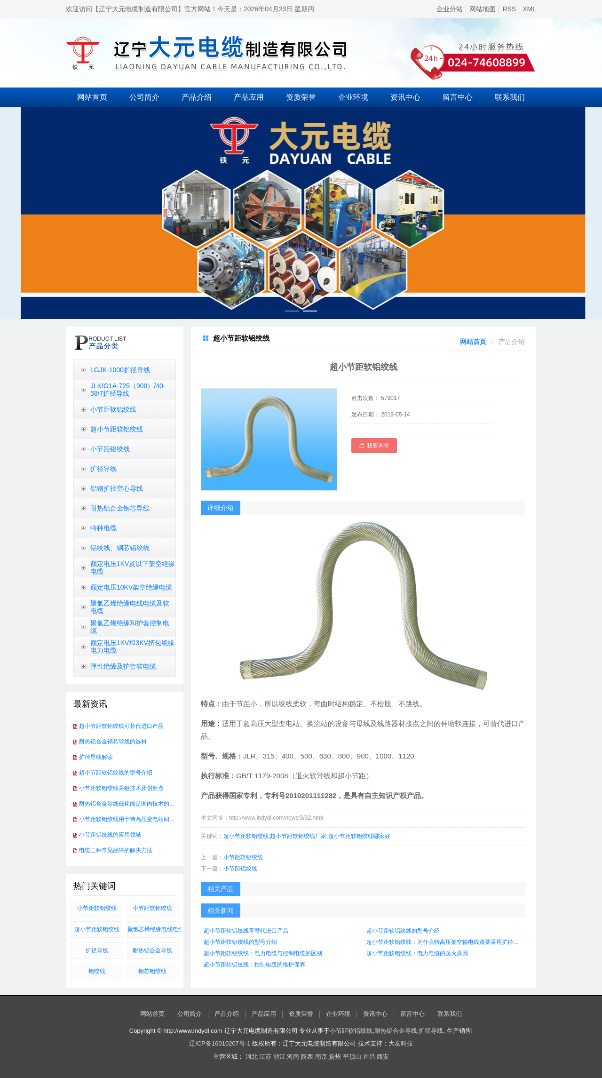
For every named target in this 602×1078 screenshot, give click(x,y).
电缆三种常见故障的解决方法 (115, 850)
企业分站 (449, 9)
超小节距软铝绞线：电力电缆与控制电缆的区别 (263, 953)
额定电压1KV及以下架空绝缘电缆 (132, 567)
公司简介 (144, 97)
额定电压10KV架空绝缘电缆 (131, 587)
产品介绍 (197, 97)
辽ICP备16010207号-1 (219, 1043)
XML (529, 9)
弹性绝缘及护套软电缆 (123, 666)
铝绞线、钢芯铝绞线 (120, 547)
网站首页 (92, 97)
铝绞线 (96, 971)
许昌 (369, 1056)
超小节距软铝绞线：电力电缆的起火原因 (417, 953)
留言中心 (458, 97)
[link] (473, 341)
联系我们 (510, 97)
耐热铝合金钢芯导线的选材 (113, 741)
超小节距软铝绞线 (116, 429)
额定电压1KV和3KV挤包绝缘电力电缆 (132, 646)
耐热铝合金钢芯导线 (120, 508)
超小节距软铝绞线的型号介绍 (115, 772)
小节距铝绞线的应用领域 (110, 834)
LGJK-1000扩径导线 (120, 370)
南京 (321, 1056)
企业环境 (353, 97)
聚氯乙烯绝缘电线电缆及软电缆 (129, 607)
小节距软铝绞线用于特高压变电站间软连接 (132, 819)
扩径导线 (103, 468)
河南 (293, 1056)
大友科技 (400, 1043)
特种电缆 (103, 528)
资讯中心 (405, 97)
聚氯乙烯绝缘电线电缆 (152, 929)
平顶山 (352, 1056)
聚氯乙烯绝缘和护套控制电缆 (129, 626)
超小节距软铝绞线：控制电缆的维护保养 (254, 964)
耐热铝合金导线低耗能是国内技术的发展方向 (135, 803)
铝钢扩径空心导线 (116, 488)
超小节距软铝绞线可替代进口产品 (121, 726)
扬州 (335, 1056)
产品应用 (249, 97)
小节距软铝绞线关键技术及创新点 (121, 788)
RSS (509, 9)
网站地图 (482, 9)
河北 (252, 1056)
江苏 (265, 1056)
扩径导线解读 (96, 757)
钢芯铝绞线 (152, 971)
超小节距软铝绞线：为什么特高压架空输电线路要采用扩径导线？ (448, 942)
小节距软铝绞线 (113, 409)
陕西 (307, 1056)
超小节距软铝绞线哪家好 (359, 836)
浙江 (279, 1056)
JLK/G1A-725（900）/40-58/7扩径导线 (128, 389)
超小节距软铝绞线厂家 (298, 836)
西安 (383, 1056)
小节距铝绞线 (110, 449)
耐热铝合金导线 (152, 950)
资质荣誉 (301, 97)
